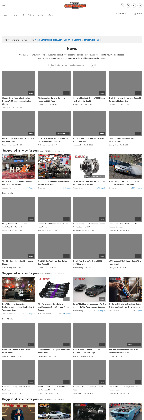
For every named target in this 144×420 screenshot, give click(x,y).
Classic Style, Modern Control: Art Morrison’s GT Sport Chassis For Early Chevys (17, 101)
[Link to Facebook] (134, 5)
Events (40, 15)
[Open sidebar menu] (3, 5)
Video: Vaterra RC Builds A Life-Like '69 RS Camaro (58, 40)
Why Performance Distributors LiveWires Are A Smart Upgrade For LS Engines (53, 307)
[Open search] (122, 5)
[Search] (93, 65)
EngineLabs (67, 188)
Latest (6, 15)
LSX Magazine (30, 188)
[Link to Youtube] (139, 5)
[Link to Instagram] (128, 5)
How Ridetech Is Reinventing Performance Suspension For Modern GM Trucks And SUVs (18, 307)
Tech (22, 15)
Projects (31, 15)
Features (50, 15)
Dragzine (139, 311)
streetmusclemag (92, 40)
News (15, 15)
